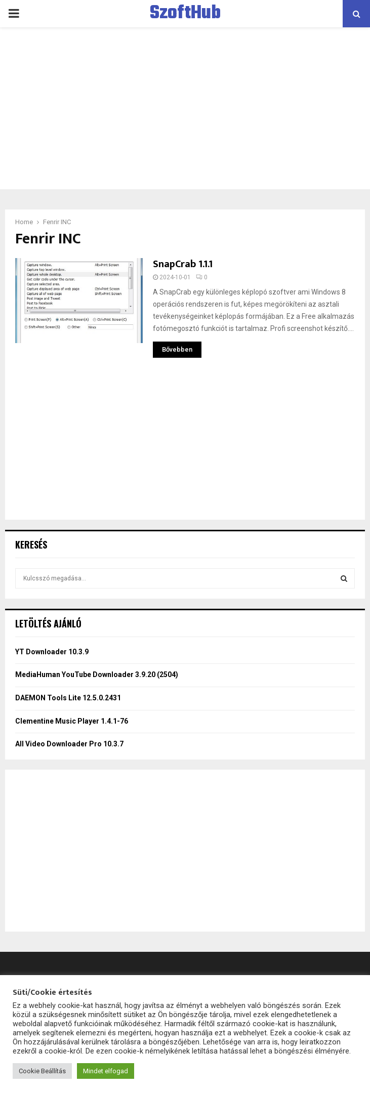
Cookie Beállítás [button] (42, 1071)
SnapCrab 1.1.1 (183, 264)
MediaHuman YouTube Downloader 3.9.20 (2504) (96, 674)
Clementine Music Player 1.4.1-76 (71, 721)
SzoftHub (185, 13)
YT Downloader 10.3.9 (52, 652)
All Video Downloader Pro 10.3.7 (69, 744)
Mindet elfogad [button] (105, 1071)
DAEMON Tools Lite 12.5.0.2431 (68, 698)
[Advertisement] (185, 108)
